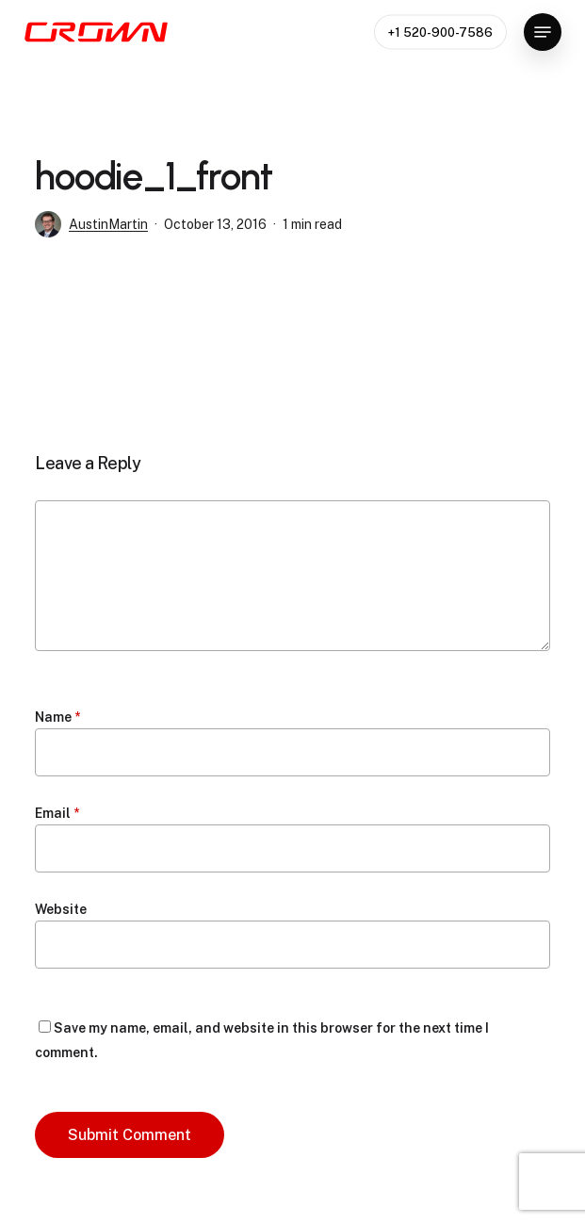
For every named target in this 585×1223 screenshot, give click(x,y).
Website (61, 909)
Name (57, 717)
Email (57, 813)
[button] (542, 32)
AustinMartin (108, 224)
